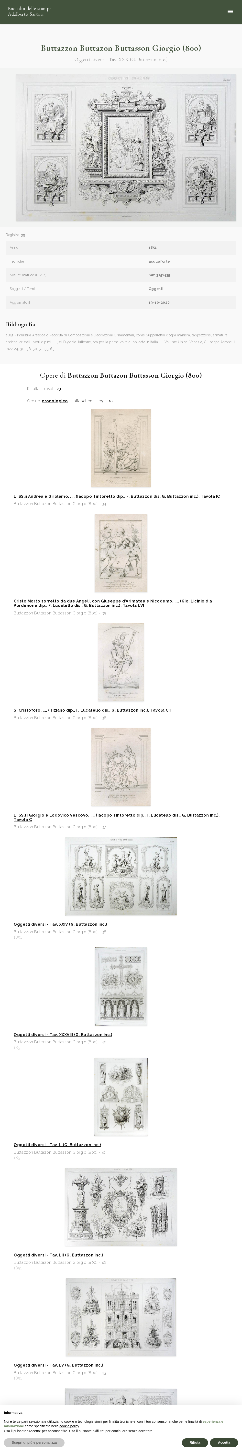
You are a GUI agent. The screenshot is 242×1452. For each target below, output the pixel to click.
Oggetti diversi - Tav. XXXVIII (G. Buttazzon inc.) (63, 1035)
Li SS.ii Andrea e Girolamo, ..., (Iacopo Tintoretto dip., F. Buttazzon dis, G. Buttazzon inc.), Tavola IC (117, 496)
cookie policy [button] (69, 1426)
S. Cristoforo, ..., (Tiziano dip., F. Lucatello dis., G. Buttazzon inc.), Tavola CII (92, 710)
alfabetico (83, 401)
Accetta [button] (224, 1442)
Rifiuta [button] (195, 1442)
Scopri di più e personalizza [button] (34, 1442)
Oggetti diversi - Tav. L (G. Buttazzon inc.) (57, 1145)
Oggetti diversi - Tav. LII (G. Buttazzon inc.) (58, 1255)
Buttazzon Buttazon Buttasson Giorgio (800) (121, 48)
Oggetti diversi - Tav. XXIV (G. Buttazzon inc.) (60, 924)
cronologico (55, 401)
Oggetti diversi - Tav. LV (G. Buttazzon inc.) (58, 1365)
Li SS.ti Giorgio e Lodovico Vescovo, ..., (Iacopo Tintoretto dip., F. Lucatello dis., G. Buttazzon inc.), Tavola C (117, 817)
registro (106, 401)
